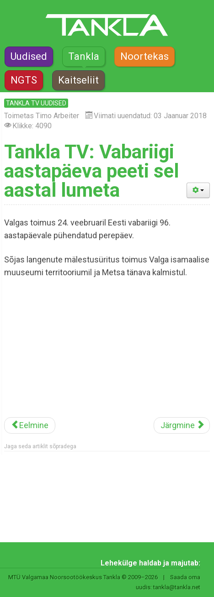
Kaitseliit (78, 80)
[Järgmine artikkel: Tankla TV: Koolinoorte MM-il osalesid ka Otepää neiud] (182, 425)
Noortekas (144, 56)
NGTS (24, 80)
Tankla (83, 56)
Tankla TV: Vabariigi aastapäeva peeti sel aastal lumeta (91, 171)
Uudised (29, 56)
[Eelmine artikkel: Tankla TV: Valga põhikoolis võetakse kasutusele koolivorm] (29, 425)
